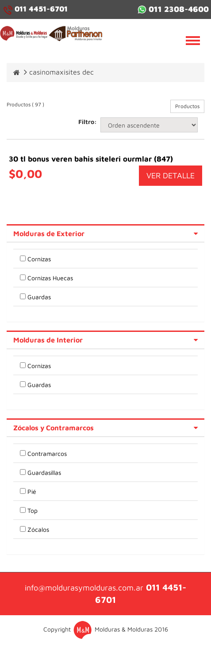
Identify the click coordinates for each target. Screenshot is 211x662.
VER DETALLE (170, 175)
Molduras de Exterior (48, 233)
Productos (187, 106)
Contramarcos (47, 453)
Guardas (39, 297)
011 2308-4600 (173, 9)
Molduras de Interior (48, 340)
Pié (31, 491)
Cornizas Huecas (50, 278)
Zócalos (38, 529)
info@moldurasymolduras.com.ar (84, 587)
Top (32, 510)
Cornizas (39, 259)
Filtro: (86, 121)
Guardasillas (44, 472)
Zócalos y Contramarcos (53, 428)
